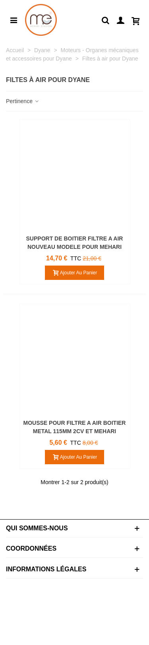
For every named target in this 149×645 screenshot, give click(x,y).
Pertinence (23, 101)
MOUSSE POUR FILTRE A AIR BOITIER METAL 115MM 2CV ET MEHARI (74, 427)
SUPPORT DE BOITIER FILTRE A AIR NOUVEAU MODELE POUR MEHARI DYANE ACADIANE (74, 246)
